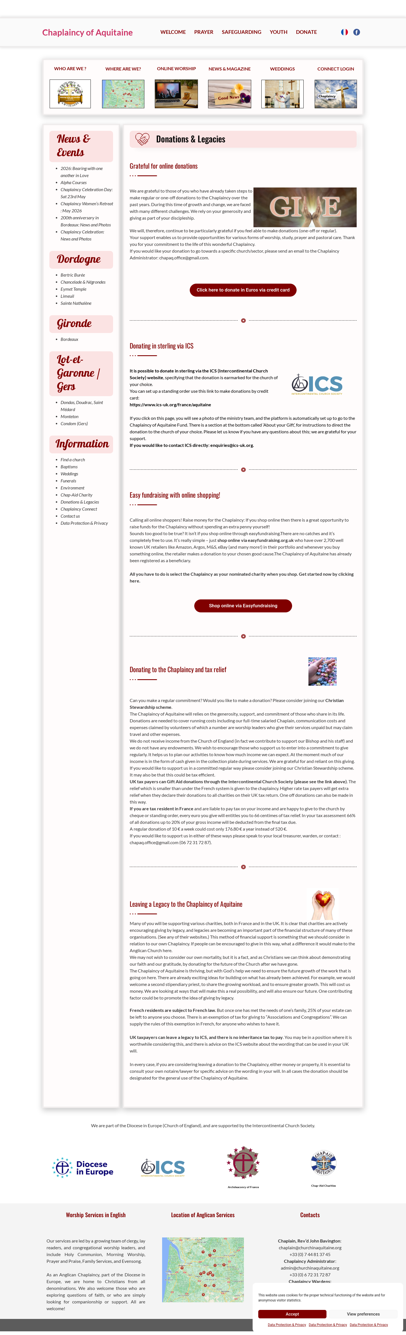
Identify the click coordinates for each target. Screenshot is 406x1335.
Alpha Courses (74, 182)
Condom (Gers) (74, 423)
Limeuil (67, 296)
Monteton (69, 416)
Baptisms (69, 466)
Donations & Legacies (80, 501)
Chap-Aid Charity (76, 494)
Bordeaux (69, 339)
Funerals (68, 480)
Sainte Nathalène (76, 303)
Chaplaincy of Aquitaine (87, 32)
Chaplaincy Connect (79, 508)
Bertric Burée (73, 274)
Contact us (70, 515)
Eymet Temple (73, 289)
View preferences (363, 1314)
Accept (292, 1314)
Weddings (69, 473)
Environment (72, 487)
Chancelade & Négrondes (83, 281)
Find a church (73, 459)
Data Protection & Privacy (287, 1325)
